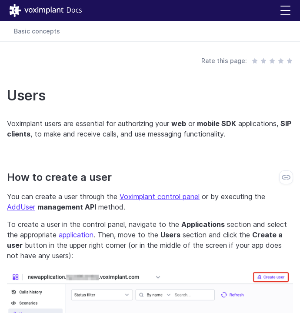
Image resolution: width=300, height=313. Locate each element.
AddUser (21, 207)
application (76, 234)
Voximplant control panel (160, 196)
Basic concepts (37, 31)
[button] (285, 10)
